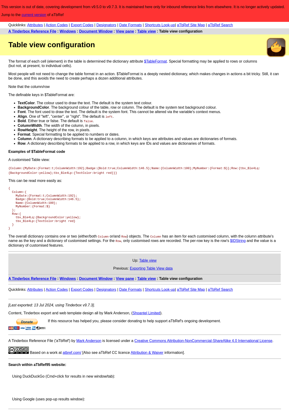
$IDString (238, 240)
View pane (125, 31)
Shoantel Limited (146, 313)
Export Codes (82, 25)
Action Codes (57, 25)
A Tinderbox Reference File (32, 31)
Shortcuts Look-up (160, 25)
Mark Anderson (88, 340)
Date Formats (130, 25)
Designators (106, 25)
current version (34, 15)
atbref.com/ (72, 352)
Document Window (96, 31)
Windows (68, 31)
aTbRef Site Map (191, 25)
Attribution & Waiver (147, 352)
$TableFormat (155, 61)
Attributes (35, 25)
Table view (146, 31)
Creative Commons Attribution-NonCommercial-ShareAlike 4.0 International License (203, 340)
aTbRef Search (220, 25)
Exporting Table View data (151, 268)
